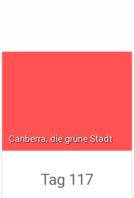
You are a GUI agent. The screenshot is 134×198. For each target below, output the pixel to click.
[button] (8, 8)
